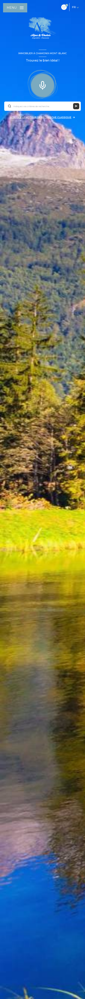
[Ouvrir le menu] (15, 7)
